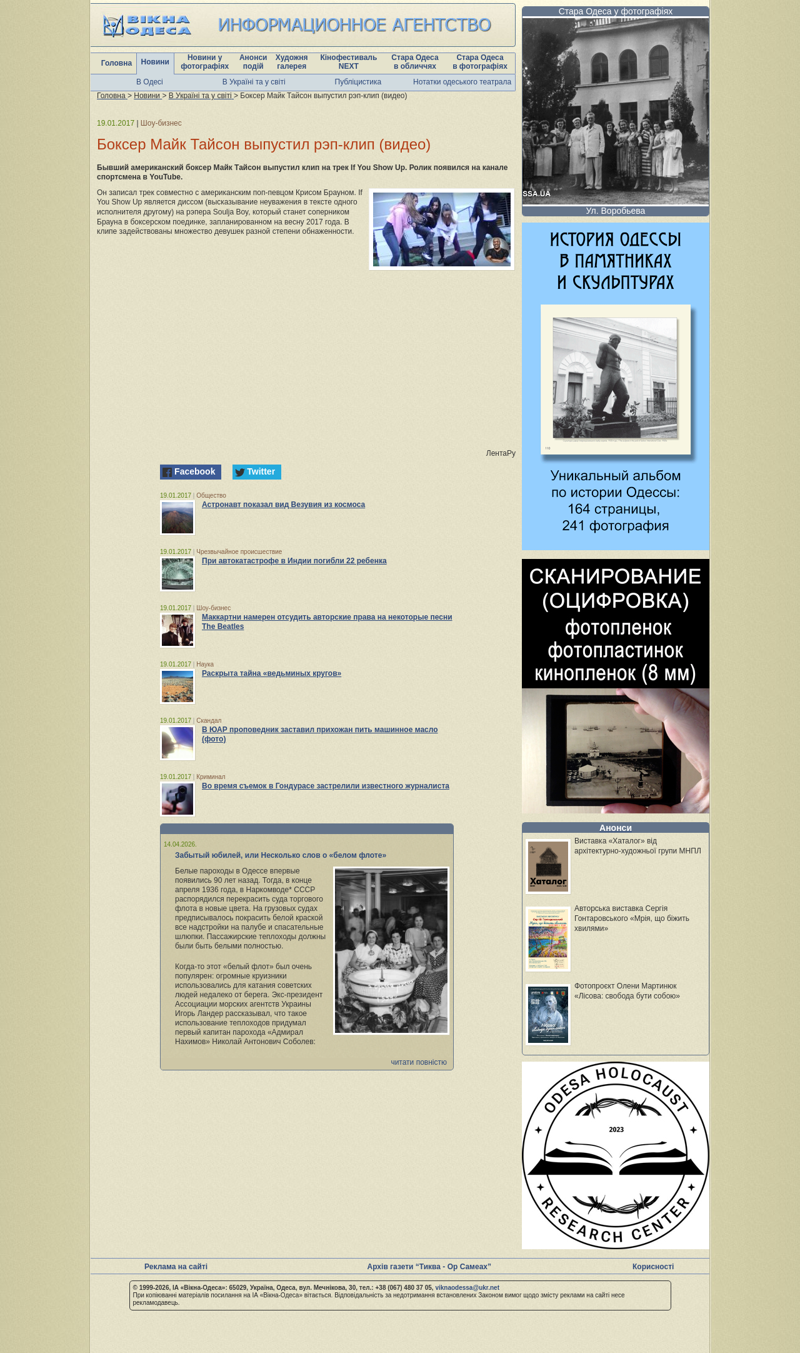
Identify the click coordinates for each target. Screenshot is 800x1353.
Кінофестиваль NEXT (348, 62)
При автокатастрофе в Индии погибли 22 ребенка (294, 560)
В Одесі (149, 82)
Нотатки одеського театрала (462, 82)
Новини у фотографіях (205, 62)
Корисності (653, 1266)
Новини (155, 62)
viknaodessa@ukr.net (467, 1287)
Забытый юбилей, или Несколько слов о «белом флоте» (280, 855)
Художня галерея (292, 62)
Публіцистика (358, 82)
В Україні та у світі (254, 82)
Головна (116, 63)
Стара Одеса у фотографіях (616, 11)
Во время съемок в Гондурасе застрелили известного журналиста (325, 786)
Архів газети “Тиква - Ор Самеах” (429, 1266)
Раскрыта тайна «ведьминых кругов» (271, 673)
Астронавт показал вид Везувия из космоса (283, 504)
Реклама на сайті (176, 1266)
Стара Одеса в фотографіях (480, 62)
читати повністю (419, 1062)
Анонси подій (253, 62)
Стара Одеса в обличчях (414, 62)
